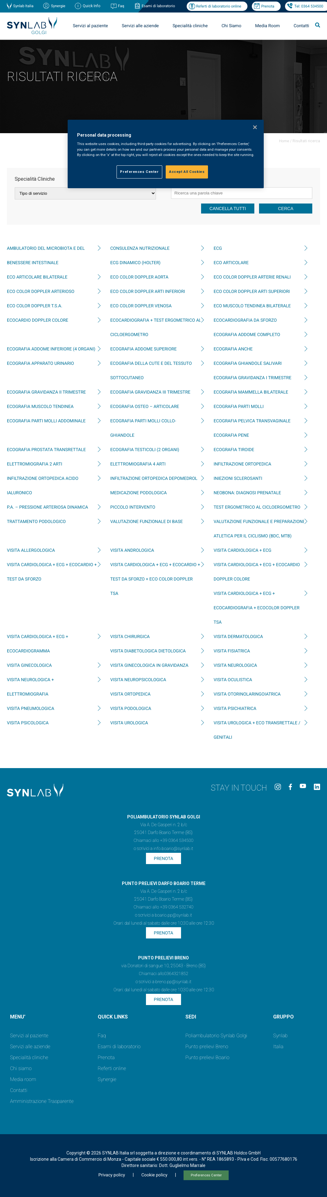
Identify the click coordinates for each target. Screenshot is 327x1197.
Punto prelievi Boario (207, 1057)
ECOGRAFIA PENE (231, 435)
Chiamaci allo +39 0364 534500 (163, 840)
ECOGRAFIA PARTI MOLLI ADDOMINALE (46, 421)
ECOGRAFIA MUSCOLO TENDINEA (40, 406)
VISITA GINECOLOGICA (29, 665)
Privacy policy (111, 1175)
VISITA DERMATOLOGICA (238, 636)
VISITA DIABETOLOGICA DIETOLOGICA (148, 651)
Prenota (267, 6)
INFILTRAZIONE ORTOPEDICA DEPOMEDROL (153, 478)
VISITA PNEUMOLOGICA (30, 708)
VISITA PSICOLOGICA (28, 723)
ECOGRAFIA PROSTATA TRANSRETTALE (46, 449)
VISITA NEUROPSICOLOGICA (138, 679)
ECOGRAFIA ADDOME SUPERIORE (143, 349)
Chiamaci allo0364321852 (163, 973)
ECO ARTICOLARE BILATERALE (37, 277)
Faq (121, 6)
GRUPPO (283, 1017)
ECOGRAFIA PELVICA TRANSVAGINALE (252, 421)
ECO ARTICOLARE (231, 262)
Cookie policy (154, 1175)
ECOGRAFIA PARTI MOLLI (239, 406)
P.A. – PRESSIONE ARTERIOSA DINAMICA (47, 507)
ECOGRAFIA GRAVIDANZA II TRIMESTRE (46, 392)
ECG (218, 248)
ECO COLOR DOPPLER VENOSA (141, 306)
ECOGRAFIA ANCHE (233, 349)
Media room (23, 1079)
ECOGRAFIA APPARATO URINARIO (40, 363)
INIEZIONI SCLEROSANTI (238, 478)
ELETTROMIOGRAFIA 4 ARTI (138, 464)
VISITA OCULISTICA (233, 679)
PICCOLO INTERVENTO (132, 507)
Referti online (112, 1068)
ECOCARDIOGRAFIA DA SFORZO (245, 320)
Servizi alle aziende (140, 25)
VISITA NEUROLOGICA (235, 665)
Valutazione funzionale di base (146, 521)
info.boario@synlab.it (173, 848)
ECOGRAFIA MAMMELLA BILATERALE (251, 392)
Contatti (301, 25)
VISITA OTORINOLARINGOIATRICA (247, 694)
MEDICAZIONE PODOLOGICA (138, 492)
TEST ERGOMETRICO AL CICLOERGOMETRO (257, 507)
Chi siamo (21, 1068)
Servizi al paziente (90, 25)
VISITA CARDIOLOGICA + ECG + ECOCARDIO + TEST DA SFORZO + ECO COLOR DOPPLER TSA (155, 579)
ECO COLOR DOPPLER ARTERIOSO (40, 291)
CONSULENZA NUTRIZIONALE (139, 248)
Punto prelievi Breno (206, 1046)
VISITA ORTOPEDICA (130, 694)
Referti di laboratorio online (218, 6)
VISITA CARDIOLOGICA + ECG (242, 550)
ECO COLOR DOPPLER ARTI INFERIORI (147, 291)
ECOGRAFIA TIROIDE (234, 449)
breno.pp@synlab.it (173, 981)
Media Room (267, 25)
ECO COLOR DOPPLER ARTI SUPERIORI (252, 291)
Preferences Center (206, 1175)
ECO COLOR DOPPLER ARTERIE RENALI (252, 277)
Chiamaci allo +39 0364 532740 (163, 907)
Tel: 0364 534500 (308, 6)
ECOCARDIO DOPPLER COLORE (37, 320)
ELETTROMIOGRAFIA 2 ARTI (34, 464)
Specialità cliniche (190, 25)
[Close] (255, 127)
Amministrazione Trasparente (42, 1101)
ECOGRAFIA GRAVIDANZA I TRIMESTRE (252, 377)
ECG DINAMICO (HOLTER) (135, 262)
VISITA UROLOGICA (129, 723)
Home (284, 141)
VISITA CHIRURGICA (130, 636)
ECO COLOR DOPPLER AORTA (139, 277)
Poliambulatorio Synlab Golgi (216, 1036)
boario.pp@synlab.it (173, 915)
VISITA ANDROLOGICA (132, 550)
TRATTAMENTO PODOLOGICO (36, 521)
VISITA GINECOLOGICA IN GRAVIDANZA (149, 665)
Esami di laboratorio (158, 6)
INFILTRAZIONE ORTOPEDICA (242, 464)
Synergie (58, 6)
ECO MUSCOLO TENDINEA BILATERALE (252, 306)
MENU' (17, 1017)
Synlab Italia (23, 6)
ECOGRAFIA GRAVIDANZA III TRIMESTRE (150, 392)
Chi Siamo (231, 25)
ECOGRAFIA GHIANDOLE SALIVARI (248, 363)
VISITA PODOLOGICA (130, 708)
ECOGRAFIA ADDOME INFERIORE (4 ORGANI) (51, 349)
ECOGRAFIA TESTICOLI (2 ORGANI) (144, 449)
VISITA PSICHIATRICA (235, 708)
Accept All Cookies (187, 171)
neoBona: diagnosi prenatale (247, 492)
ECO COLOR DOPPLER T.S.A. (34, 306)
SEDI (190, 1017)
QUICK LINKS (113, 1017)
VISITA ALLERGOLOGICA (31, 550)
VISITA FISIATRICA (232, 651)
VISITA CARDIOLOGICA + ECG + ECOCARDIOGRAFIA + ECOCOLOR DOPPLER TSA (256, 608)
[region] (166, 154)
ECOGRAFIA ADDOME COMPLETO (247, 334)
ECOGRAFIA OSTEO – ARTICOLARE (144, 406)
